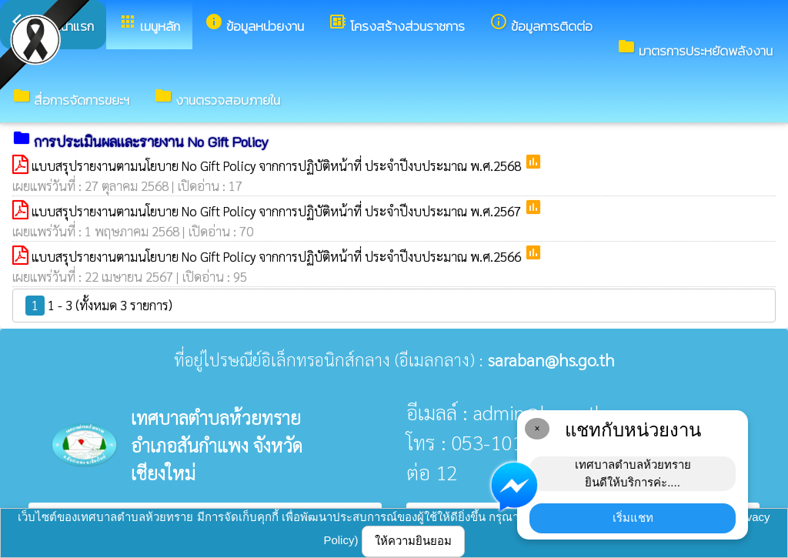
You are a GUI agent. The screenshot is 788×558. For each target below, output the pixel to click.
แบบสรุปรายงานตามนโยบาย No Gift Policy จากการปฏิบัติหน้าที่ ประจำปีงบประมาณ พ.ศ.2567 (278, 210)
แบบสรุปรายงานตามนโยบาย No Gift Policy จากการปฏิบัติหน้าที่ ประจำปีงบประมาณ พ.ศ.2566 (278, 256)
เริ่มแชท (633, 517)
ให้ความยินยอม (413, 540)
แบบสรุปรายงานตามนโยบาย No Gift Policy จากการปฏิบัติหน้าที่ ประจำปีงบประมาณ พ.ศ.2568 (278, 165)
